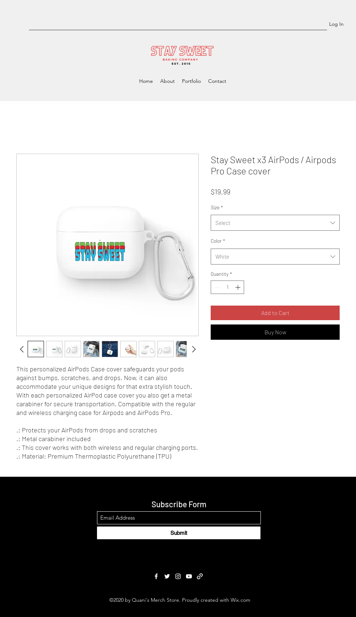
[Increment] (238, 287)
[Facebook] (156, 576)
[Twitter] (167, 576)
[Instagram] (178, 576)
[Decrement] (216, 287)
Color (218, 241)
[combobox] (275, 223)
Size (217, 207)
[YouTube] (189, 576)
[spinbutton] (227, 287)
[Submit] (178, 533)
